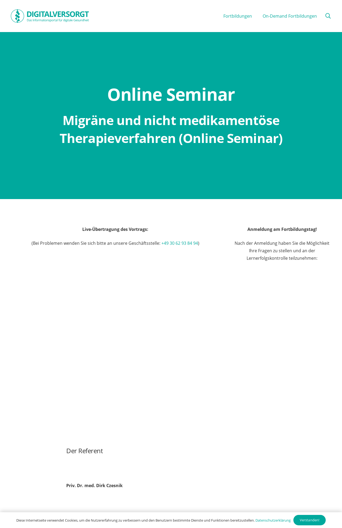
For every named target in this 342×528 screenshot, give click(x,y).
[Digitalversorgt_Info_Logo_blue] (50, 16)
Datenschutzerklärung (273, 520)
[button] (328, 16)
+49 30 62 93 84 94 (179, 243)
